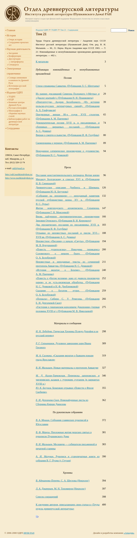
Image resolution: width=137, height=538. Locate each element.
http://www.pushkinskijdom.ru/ (19, 178)
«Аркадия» (129, 533)
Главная (11, 30)
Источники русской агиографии (17, 87)
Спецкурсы (14, 64)
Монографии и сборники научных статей (17, 113)
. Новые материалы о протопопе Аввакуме (67, 367)
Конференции (15, 56)
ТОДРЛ (12, 96)
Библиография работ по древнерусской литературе (19, 122)
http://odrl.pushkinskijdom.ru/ (19, 174)
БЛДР (11, 99)
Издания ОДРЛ (15, 92)
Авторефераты (17, 61)
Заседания (13, 53)
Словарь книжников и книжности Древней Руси (19, 80)
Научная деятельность (18, 49)
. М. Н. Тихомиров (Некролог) (61, 488)
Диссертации (15, 59)
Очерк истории (15, 39)
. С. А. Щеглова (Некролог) (62, 480)
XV (67, 199)
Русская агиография (18, 108)
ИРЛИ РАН (29, 533)
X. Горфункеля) (67, 106)
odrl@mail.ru (18, 168)
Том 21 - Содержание (69, 30)
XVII (67, 126)
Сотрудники (13, 128)
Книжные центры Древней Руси (17, 103)
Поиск (131, 30)
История (11, 35)
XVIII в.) (67, 379)
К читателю (42, 61)
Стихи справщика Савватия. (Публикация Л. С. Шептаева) (67, 85)
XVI (67, 179)
